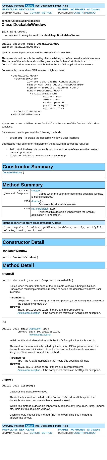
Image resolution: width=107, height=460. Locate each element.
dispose (35, 216)
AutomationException (29, 331)
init (32, 224)
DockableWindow (12, 186)
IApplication (42, 224)
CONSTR (35, 12)
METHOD (47, 12)
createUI (35, 205)
